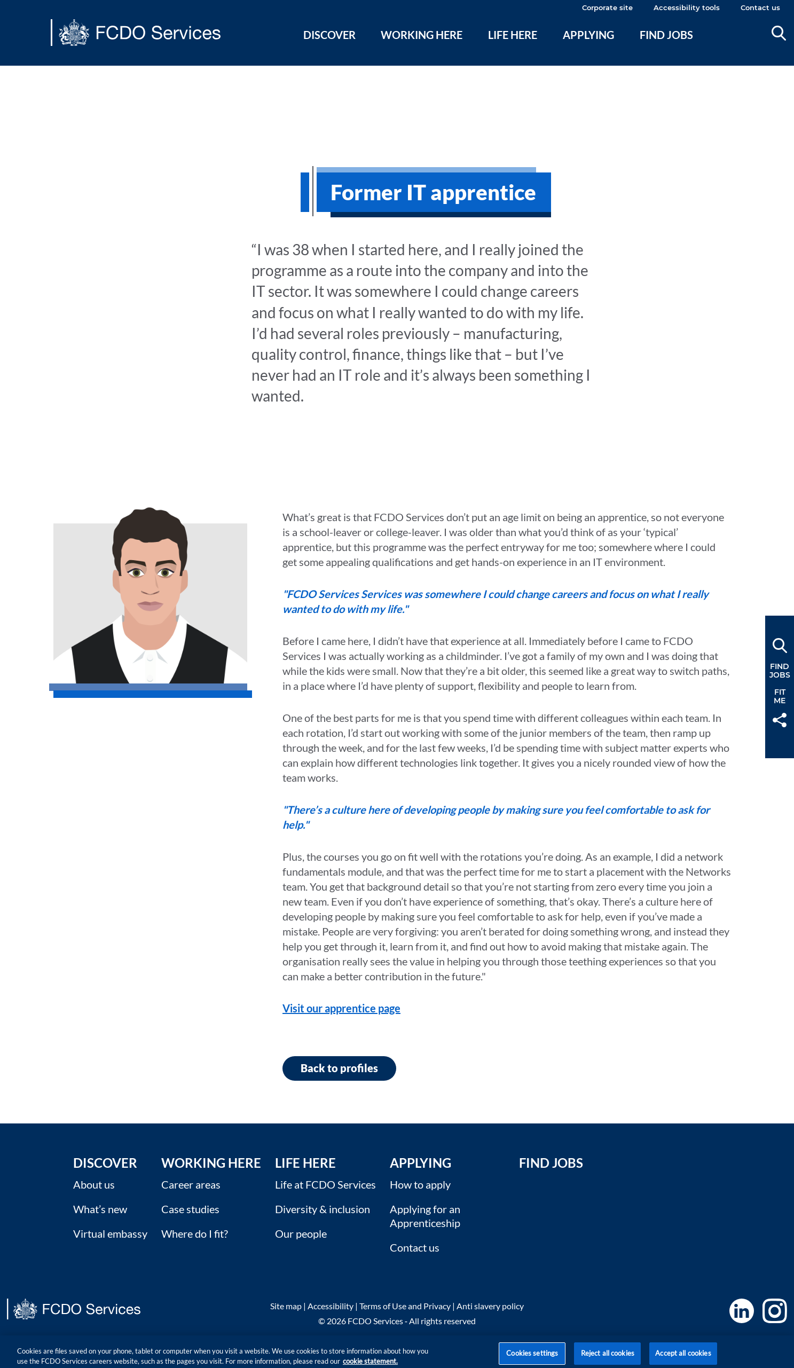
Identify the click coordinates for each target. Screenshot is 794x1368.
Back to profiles (339, 1068)
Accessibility (330, 1306)
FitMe (779, 696)
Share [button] (779, 720)
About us (94, 1184)
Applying (588, 34)
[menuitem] (329, 47)
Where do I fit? (194, 1233)
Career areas (191, 1184)
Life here (512, 34)
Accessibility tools (687, 7)
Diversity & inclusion (322, 1208)
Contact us (760, 7)
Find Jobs (551, 1162)
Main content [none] (25, 72)
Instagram (774, 1311)
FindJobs (779, 671)
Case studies (190, 1208)
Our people (301, 1233)
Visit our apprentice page (341, 1008)
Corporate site (607, 7)
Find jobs (666, 34)
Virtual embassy (110, 1233)
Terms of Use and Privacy (405, 1306)
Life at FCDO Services (325, 1184)
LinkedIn (741, 1311)
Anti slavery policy (490, 1306)
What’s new (100, 1208)
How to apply (420, 1184)
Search (779, 33)
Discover (329, 34)
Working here (421, 34)
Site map (286, 1306)
